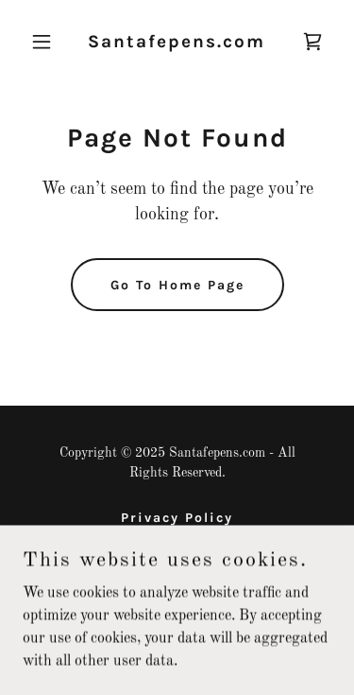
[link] (176, 43)
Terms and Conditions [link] (177, 541)
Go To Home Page (177, 285)
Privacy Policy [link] (177, 518)
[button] (46, 42)
